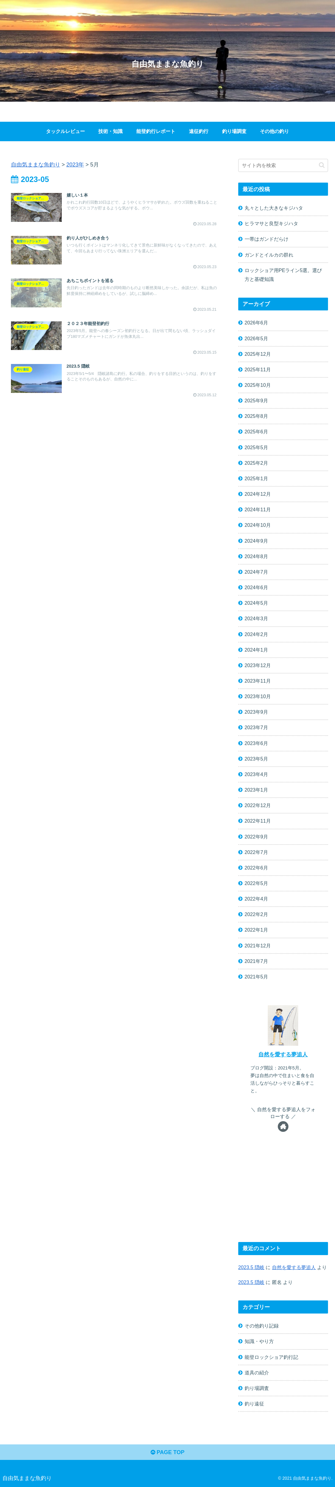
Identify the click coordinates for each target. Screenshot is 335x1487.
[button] (321, 165)
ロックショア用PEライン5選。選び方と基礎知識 (283, 275)
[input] (283, 165)
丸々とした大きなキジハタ (274, 208)
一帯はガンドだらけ (266, 239)
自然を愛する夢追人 (283, 1054)
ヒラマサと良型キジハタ (271, 223)
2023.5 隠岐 (251, 1267)
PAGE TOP (167, 1452)
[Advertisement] (283, 1193)
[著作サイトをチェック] (283, 1126)
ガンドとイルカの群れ (269, 254)
